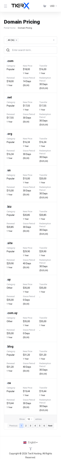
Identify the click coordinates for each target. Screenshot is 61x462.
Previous (13, 425)
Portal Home (9, 28)
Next (50, 425)
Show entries (30, 419)
